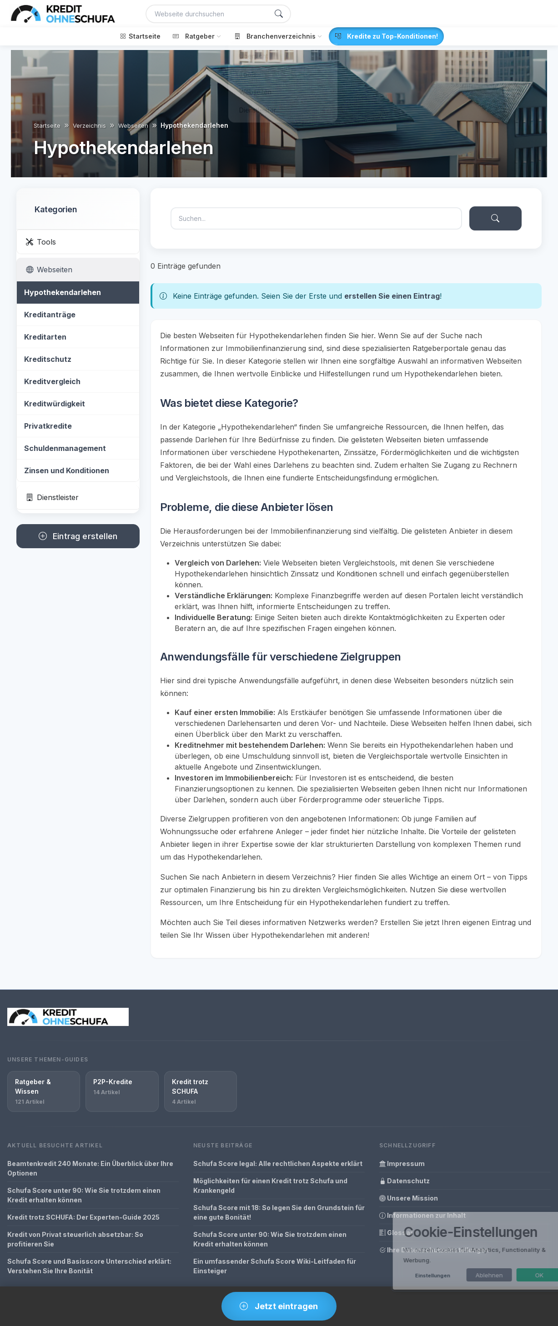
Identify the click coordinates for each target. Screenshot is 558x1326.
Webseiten (133, 125)
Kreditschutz (47, 359)
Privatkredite (48, 425)
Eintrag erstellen (78, 536)
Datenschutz (404, 1181)
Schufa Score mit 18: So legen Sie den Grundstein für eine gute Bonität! (279, 1212)
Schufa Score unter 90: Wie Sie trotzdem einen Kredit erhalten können (84, 1195)
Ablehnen (463, 1275)
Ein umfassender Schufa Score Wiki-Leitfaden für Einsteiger (274, 1266)
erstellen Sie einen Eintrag (392, 295)
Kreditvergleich (52, 381)
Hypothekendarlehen (62, 292)
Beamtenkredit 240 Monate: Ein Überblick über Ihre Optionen (90, 1168)
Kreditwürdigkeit (54, 403)
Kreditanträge (49, 314)
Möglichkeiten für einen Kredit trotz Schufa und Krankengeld (270, 1185)
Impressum (402, 1163)
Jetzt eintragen (279, 1306)
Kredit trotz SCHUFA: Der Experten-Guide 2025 (83, 1217)
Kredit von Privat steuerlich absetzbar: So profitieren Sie (75, 1239)
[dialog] (458, 1251)
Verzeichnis (89, 125)
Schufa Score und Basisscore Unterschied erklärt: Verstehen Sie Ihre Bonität (89, 1266)
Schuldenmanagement (65, 448)
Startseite (47, 125)
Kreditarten (45, 336)
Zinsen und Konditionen (66, 470)
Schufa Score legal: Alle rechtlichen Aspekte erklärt (277, 1163)
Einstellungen (406, 1275)
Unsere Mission (408, 1198)
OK (513, 1275)
